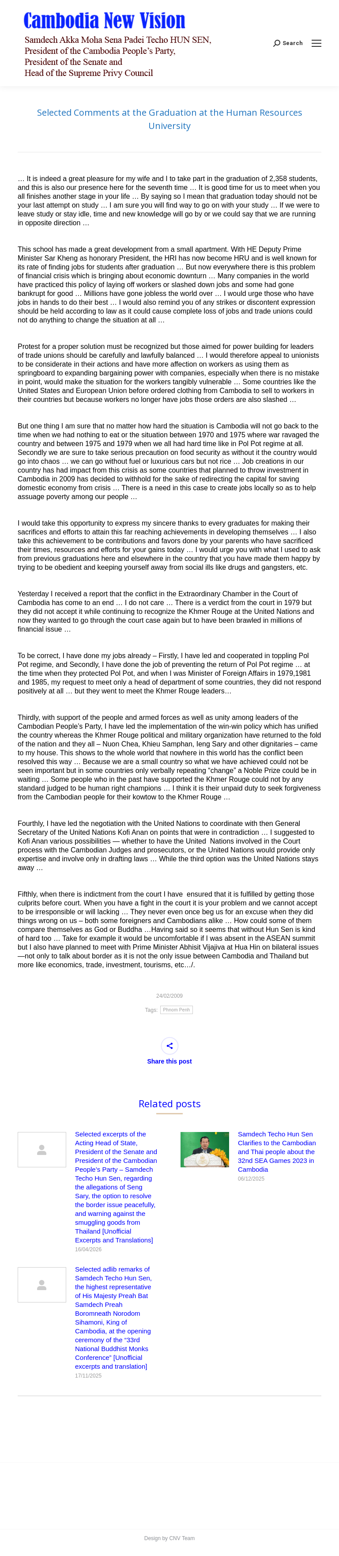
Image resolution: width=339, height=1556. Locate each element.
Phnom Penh (176, 1009)
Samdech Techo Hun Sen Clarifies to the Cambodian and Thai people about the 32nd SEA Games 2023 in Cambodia (277, 1151)
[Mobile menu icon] (316, 43)
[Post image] (42, 1149)
